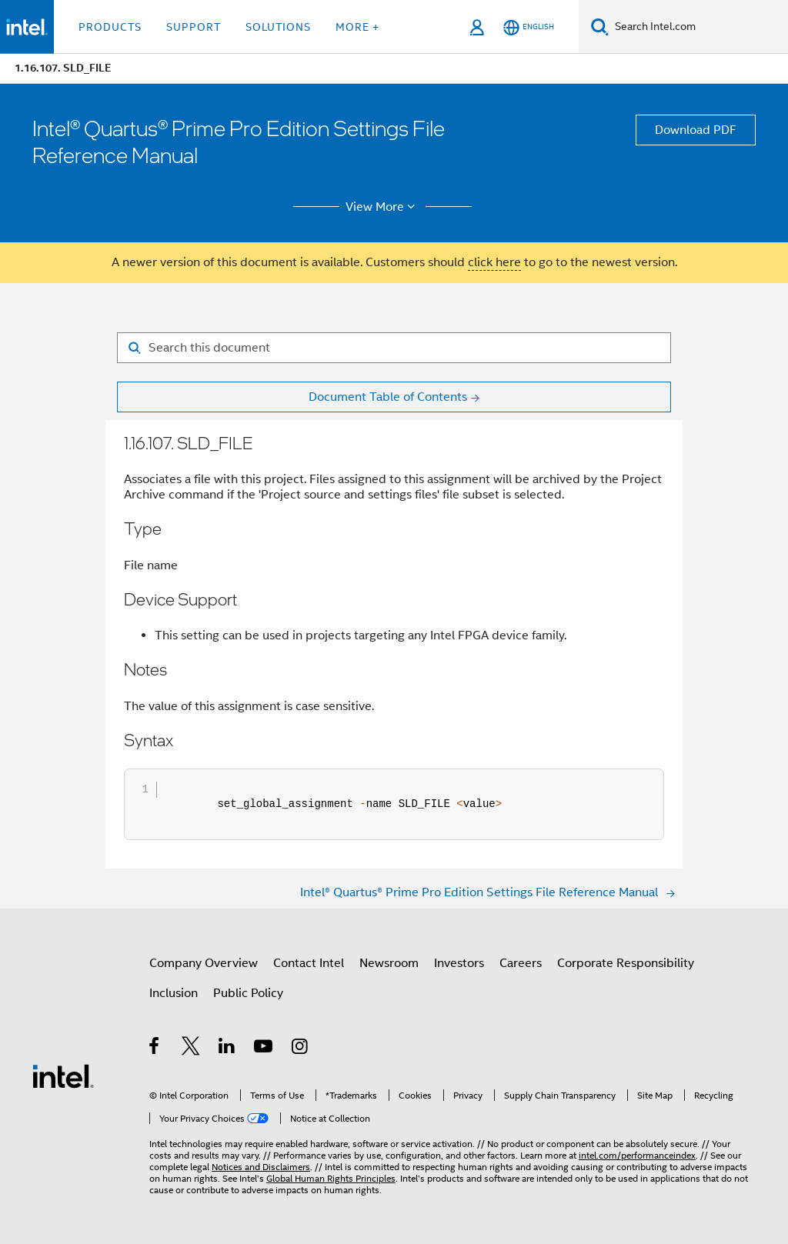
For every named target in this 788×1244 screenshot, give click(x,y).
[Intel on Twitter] (191, 1048)
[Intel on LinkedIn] (227, 1048)
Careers (520, 963)
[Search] (600, 26)
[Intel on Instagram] (300, 1048)
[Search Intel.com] (698, 26)
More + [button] (357, 27)
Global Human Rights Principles (331, 1178)
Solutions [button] (278, 27)
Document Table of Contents (388, 397)
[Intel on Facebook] (155, 1048)
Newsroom (389, 963)
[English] (528, 27)
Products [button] (110, 27)
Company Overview (203, 963)
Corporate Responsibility (625, 963)
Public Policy (248, 993)
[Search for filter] (394, 347)
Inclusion (173, 993)
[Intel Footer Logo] (63, 1075)
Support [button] (193, 27)
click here (494, 262)
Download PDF (695, 130)
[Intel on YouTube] (264, 1048)
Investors (459, 963)
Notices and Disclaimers (261, 1166)
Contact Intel (308, 963)
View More (383, 207)
